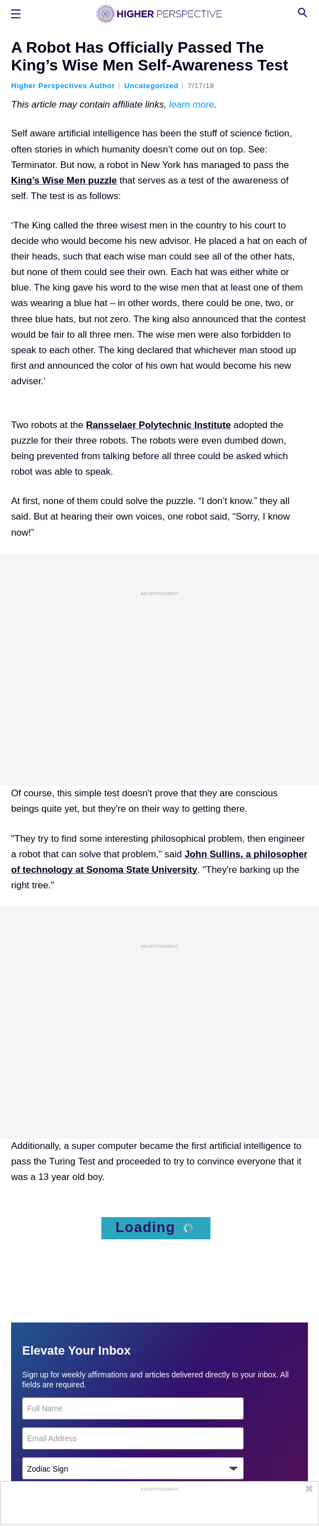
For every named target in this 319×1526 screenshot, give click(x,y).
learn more (191, 104)
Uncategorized (151, 86)
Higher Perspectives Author (63, 86)
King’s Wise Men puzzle (64, 180)
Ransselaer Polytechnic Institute (158, 425)
